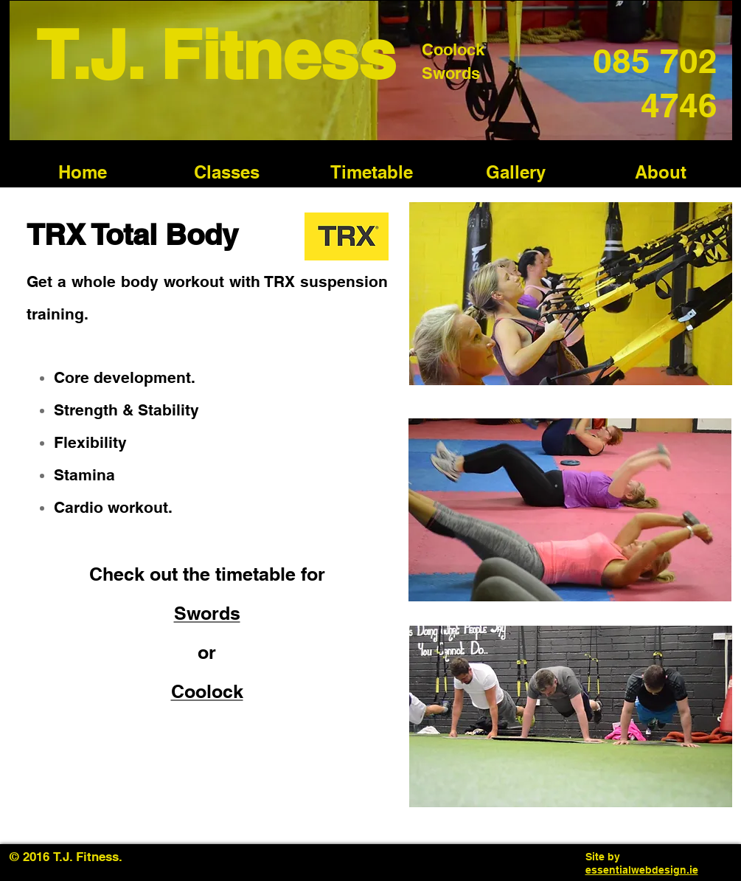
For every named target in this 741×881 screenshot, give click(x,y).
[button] (227, 172)
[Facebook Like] (159, 856)
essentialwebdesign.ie (641, 870)
